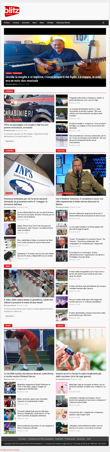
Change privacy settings (9, 450)
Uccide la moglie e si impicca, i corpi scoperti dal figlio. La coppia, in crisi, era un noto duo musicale (55, 57)
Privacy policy (70, 439)
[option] (55, 57)
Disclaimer (81, 439)
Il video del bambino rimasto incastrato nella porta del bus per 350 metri (62, 315)
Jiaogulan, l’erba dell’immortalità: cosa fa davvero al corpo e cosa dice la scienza (62, 428)
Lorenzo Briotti (12, 84)
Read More (10, 141)
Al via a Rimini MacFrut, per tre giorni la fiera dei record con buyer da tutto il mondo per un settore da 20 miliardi (10, 216)
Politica (7, 23)
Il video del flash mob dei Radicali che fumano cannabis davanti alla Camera (62, 289)
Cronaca (16, 23)
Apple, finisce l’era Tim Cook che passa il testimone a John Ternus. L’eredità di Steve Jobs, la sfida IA (10, 229)
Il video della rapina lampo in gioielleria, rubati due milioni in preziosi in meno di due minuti (29, 283)
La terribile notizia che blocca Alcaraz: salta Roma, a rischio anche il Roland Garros (29, 350)
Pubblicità (59, 439)
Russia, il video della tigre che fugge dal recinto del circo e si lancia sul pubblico (62, 302)
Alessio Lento (10, 379)
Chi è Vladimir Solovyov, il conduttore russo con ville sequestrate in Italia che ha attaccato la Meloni (81, 175)
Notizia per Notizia (63, 23)
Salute (67, 368)
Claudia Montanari (63, 379)
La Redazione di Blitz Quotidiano (41, 439)
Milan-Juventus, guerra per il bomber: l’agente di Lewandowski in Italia (10, 401)
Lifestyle (50, 23)
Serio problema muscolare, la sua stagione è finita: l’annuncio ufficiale (10, 428)
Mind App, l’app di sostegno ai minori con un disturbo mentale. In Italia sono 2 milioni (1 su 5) (62, 388)
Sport (35, 23)
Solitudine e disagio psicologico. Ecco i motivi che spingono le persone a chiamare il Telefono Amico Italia (62, 401)
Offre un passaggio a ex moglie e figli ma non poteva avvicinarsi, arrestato (29, 108)
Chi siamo (22, 439)
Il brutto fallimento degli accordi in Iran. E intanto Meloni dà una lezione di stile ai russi (62, 216)
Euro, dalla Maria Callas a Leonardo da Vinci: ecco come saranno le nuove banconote (10, 242)
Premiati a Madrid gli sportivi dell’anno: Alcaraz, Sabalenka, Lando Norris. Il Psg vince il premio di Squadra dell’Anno (10, 414)
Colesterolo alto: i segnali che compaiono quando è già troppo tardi (62, 414)
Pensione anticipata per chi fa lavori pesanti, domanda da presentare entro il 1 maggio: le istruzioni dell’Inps (29, 175)
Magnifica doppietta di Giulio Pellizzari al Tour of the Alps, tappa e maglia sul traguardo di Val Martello (10, 388)
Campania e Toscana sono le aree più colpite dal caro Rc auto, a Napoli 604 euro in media (10, 256)
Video (42, 23)
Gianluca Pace (10, 130)
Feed (89, 439)
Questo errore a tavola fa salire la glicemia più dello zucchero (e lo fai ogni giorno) (81, 350)
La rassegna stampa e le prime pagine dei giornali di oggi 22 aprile (62, 229)
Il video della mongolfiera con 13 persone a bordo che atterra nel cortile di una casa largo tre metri (62, 275)
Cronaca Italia (17, 73)
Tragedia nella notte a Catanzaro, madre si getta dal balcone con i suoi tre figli (62, 100)
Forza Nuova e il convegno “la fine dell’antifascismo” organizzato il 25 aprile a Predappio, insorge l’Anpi (62, 256)
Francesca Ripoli (63, 207)
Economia (25, 23)
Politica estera (68, 193)
